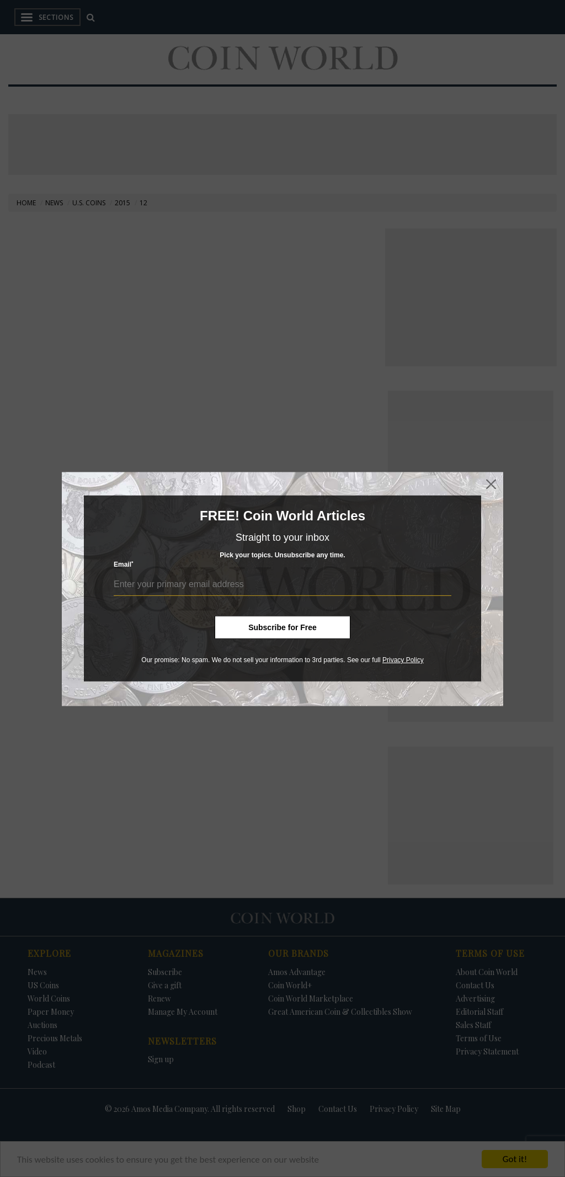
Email (124, 564)
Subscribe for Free (282, 627)
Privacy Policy (403, 660)
